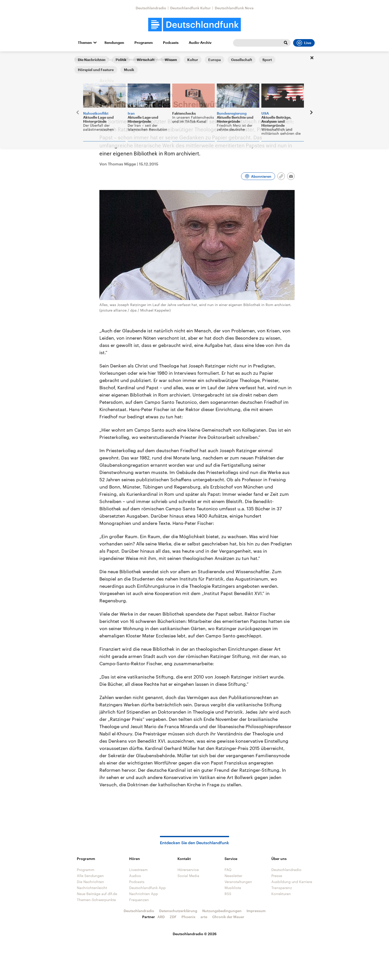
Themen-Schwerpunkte (96, 900)
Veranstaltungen (238, 882)
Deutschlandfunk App (147, 888)
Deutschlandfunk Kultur (190, 8)
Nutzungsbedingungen (222, 911)
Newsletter (233, 876)
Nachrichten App (143, 894)
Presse (276, 876)
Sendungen (114, 42)
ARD (161, 917)
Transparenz (281, 888)
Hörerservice (188, 869)
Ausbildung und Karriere (291, 882)
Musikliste (233, 888)
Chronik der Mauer (228, 917)
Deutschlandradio (151, 8)
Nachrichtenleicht (92, 888)
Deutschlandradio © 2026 (195, 934)
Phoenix (188, 917)
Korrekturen (281, 894)
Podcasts (170, 42)
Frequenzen (139, 900)
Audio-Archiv (200, 42)
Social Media (188, 876)
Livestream (138, 869)
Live (304, 43)
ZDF (173, 917)
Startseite (82, 59)
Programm (143, 42)
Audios (135, 876)
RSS (228, 894)
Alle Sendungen (90, 876)
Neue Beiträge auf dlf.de (97, 894)
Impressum (256, 911)
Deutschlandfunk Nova (234, 8)
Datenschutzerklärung (178, 911)
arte (204, 917)
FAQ (228, 869)
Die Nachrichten (90, 882)
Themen (85, 42)
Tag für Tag (104, 59)
